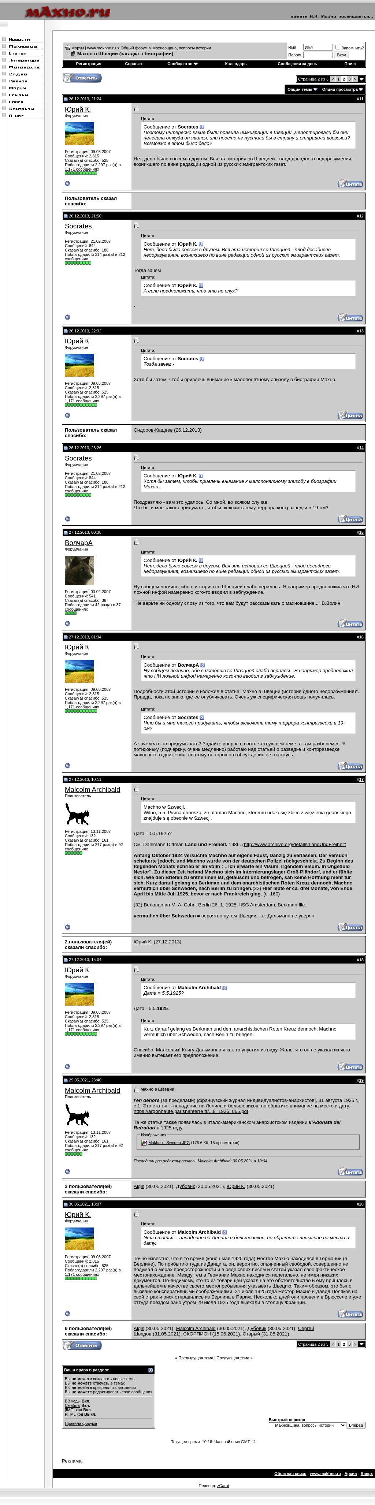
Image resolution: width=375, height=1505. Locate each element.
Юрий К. (78, 109)
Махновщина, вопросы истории (181, 48)
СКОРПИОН (197, 1334)
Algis (139, 1186)
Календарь (236, 64)
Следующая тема (232, 1358)
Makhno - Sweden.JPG (169, 1142)
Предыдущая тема (195, 1358)
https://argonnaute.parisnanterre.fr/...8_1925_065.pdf (191, 1111)
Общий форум (134, 48)
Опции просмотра (340, 89)
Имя (292, 47)
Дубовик (185, 1186)
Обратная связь (290, 1473)
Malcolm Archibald (92, 789)
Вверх (367, 1473)
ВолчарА (79, 543)
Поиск (351, 64)
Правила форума (81, 1423)
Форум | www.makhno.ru (94, 48)
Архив (351, 1473)
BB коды (73, 1401)
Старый (251, 1334)
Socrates (78, 226)
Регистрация (88, 64)
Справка (133, 64)
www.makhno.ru (325, 1473)
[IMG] (70, 1410)
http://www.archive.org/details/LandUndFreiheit (294, 844)
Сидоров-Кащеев (153, 430)
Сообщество (182, 64)
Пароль (295, 55)
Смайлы (72, 1405)
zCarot (223, 1485)
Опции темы (299, 89)
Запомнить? (349, 48)
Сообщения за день (297, 64)
